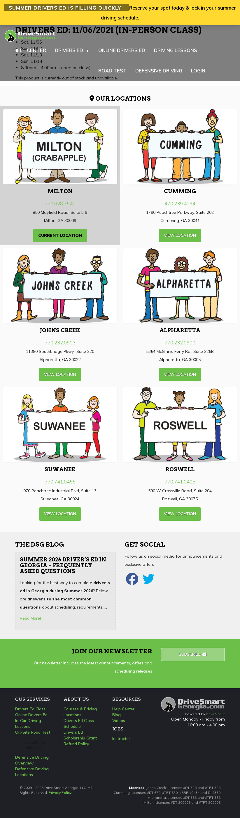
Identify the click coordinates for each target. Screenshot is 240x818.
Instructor (121, 738)
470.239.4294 (179, 203)
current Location (60, 235)
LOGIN (198, 70)
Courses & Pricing (80, 709)
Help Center (123, 709)
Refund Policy (76, 743)
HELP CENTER (29, 50)
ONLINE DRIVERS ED (121, 50)
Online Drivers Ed (31, 714)
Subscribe (193, 654)
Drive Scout (215, 714)
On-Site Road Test (32, 732)
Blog (116, 714)
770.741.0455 (60, 482)
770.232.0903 (60, 342)
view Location (180, 235)
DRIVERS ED (72, 50)
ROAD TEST (112, 70)
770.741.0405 (179, 482)
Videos (118, 720)
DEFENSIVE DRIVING (158, 70)
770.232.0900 (179, 342)
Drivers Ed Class (30, 709)
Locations (72, 714)
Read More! (30, 618)
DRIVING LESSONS (175, 50)
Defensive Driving (34, 744)
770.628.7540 (60, 203)
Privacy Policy (60, 792)
